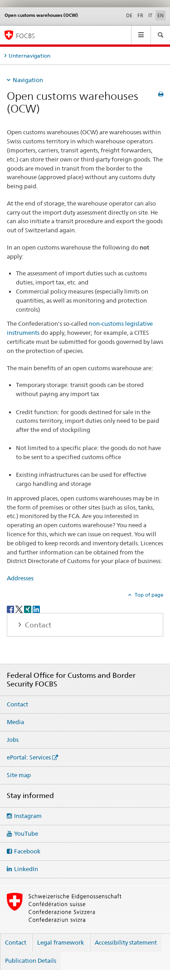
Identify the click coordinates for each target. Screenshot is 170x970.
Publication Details (30, 960)
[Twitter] (19, 608)
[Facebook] (11, 608)
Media (15, 721)
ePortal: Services (29, 757)
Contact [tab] (37, 625)
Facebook (27, 851)
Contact (17, 704)
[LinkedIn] (36, 608)
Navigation (28, 79)
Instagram (28, 815)
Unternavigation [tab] (29, 55)
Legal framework (60, 942)
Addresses (20, 578)
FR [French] (140, 15)
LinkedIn (26, 868)
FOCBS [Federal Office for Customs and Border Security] (25, 35)
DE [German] (129, 15)
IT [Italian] (150, 15)
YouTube (26, 833)
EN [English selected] (160, 15)
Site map (19, 775)
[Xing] (28, 608)
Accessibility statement (126, 942)
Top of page (148, 595)
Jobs (13, 739)
